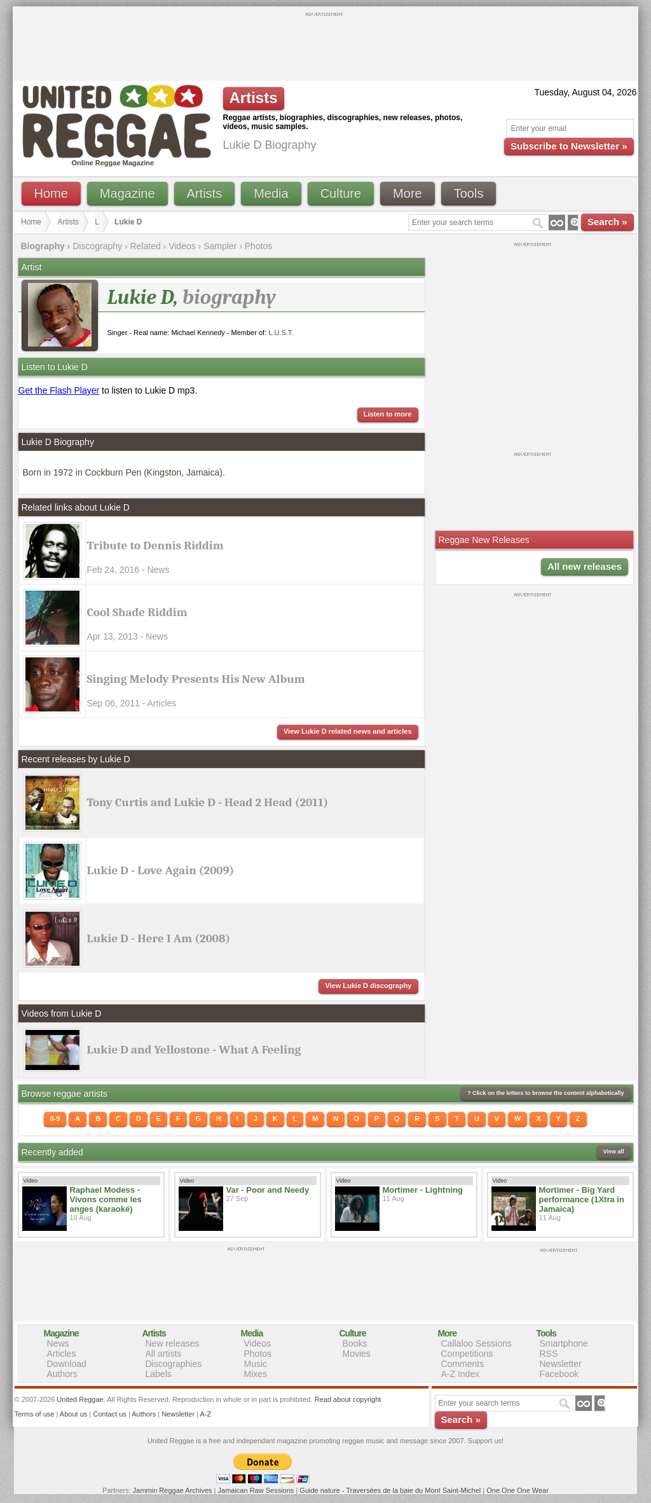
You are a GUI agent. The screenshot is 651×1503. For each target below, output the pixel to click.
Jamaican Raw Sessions (256, 1490)
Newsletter (561, 1364)
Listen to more (388, 414)
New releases (173, 1343)
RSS (549, 1354)
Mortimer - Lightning (423, 1190)
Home (51, 193)
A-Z (205, 1414)
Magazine (127, 193)
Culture (340, 193)
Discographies (174, 1364)
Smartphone (564, 1343)
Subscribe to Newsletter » (569, 146)
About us (73, 1414)
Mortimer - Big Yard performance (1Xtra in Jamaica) (581, 1199)
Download (66, 1364)
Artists (205, 193)
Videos (182, 246)
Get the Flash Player (59, 390)
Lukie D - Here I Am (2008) (159, 938)
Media (271, 193)
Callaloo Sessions (476, 1343)
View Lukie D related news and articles (348, 731)
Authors (62, 1374)
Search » (607, 221)
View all (613, 1151)
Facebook (559, 1374)
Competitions (467, 1354)
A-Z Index (460, 1374)
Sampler (219, 246)
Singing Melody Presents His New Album (196, 679)
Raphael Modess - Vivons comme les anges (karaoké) (106, 1199)
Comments (462, 1364)
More (407, 193)
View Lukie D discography (368, 985)
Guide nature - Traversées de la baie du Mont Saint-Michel (390, 1490)
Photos (259, 246)
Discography (97, 246)
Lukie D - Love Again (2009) (161, 870)
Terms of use (35, 1414)
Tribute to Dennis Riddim (155, 545)
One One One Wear (517, 1490)
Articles (61, 1354)
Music (256, 1364)
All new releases (584, 566)
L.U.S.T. (280, 332)
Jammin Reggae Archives (172, 1490)
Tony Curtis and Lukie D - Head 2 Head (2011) (208, 802)
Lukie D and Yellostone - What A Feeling (194, 1050)
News (58, 1343)
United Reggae (80, 1399)
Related (145, 246)
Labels (159, 1374)
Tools (469, 193)
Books (355, 1343)
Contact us (110, 1414)
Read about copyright (348, 1399)
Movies (357, 1354)
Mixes (256, 1374)
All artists (164, 1354)
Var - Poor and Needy (268, 1190)
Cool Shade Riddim (137, 612)
